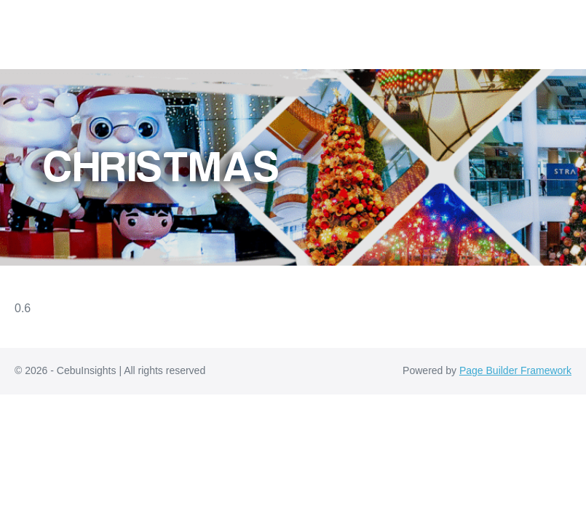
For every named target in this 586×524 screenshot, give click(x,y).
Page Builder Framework (515, 370)
